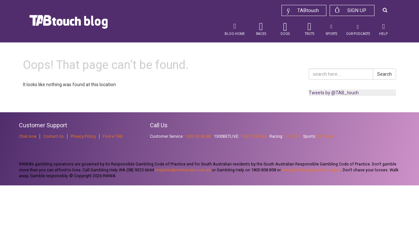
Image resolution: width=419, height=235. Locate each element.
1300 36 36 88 (197, 136)
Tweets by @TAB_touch (334, 92)
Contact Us (53, 136)
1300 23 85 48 (253, 136)
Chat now (27, 136)
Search (384, 74)
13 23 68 (325, 136)
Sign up (350, 10)
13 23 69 (292, 136)
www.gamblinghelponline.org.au (311, 169)
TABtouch (303, 10)
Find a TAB (113, 136)
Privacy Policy (83, 136)
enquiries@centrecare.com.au (183, 169)
